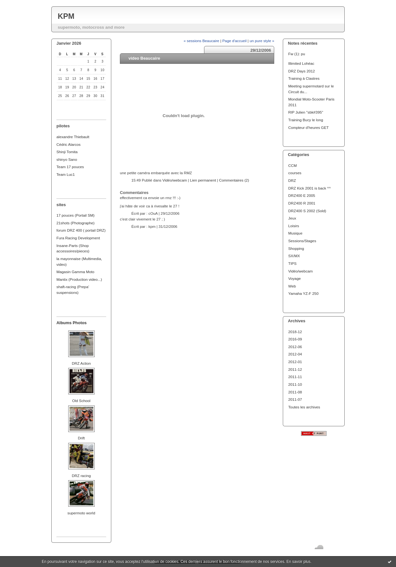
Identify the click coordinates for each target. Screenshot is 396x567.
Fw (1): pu (296, 54)
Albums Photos (71, 322)
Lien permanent (203, 180)
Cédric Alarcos (68, 144)
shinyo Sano (66, 159)
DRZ (292, 180)
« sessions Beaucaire (201, 41)
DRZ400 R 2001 (301, 203)
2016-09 (295, 339)
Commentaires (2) (234, 180)
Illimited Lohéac (301, 63)
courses (294, 173)
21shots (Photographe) (75, 223)
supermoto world (81, 513)
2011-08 (295, 392)
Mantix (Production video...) (79, 279)
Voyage (294, 278)
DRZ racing (81, 476)
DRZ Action (81, 363)
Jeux (292, 218)
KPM (66, 16)
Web (292, 286)
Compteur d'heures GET (308, 127)
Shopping (296, 248)
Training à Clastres (303, 78)
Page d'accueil (234, 41)
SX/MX (294, 256)
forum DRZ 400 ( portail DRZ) (81, 230)
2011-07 (295, 399)
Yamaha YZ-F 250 (303, 293)
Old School (81, 401)
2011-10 (295, 384)
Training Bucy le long (305, 120)
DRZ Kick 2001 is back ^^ (309, 188)
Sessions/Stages (302, 241)
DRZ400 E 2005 (301, 195)
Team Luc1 (65, 174)
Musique (295, 233)
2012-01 (295, 362)
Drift (81, 438)
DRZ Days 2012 (301, 71)
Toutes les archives (304, 407)
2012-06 (295, 347)
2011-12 (295, 369)
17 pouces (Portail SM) (75, 215)
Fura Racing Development (78, 238)
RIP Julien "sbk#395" (305, 112)
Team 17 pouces (70, 167)
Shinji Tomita (66, 152)
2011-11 (295, 377)
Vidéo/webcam (300, 271)
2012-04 (295, 354)
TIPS (292, 263)
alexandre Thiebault (72, 137)
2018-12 (295, 332)
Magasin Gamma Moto (75, 272)
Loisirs (293, 226)
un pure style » (262, 41)
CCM (292, 165)
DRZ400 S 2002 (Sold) (307, 211)
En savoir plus (298, 561)
